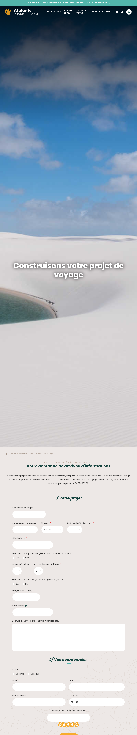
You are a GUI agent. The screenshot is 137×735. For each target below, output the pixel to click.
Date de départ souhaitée (24, 523)
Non (26, 557)
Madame (19, 673)
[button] (26, 606)
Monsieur (33, 673)
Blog (109, 11)
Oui (16, 557)
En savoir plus (102, 2)
